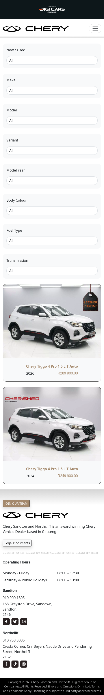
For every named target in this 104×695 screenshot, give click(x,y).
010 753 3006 (14, 640)
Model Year (15, 170)
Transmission (17, 260)
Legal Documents (17, 543)
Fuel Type (14, 230)
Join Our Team (16, 503)
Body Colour (16, 200)
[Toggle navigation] (95, 28)
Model (11, 110)
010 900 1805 (14, 597)
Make (10, 80)
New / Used (15, 50)
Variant (12, 140)
